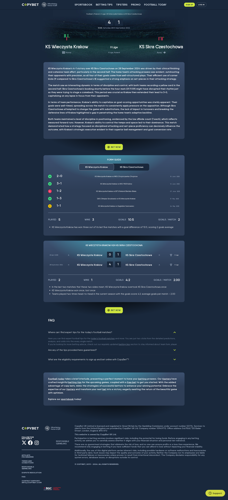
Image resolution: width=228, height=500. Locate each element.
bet (104, 381)
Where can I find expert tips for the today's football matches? (80, 332)
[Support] (215, 493)
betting (142, 370)
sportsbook (67, 390)
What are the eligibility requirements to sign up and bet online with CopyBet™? (88, 351)
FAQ (23, 468)
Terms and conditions (28, 453)
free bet (131, 374)
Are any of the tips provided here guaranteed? (72, 341)
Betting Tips (104, 4)
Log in (201, 4)
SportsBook (83, 4)
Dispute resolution (31, 464)
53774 (190, 417)
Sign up (189, 4)
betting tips (74, 374)
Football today (155, 4)
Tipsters (122, 4)
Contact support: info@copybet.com (31, 473)
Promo (136, 4)
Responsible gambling (28, 459)
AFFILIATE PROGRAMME (28, 448)
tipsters (166, 370)
